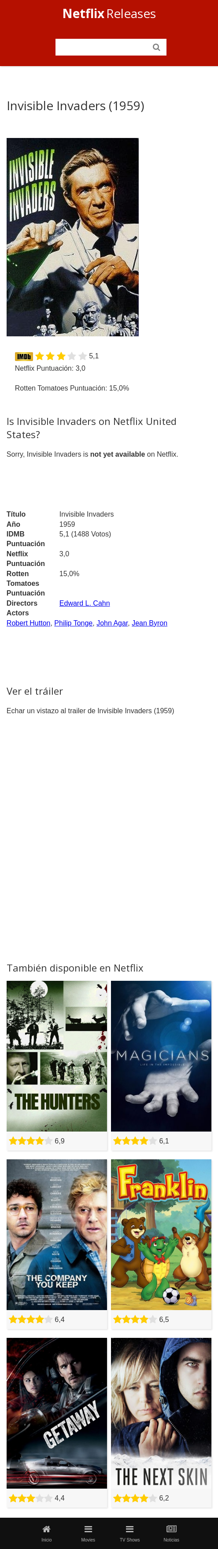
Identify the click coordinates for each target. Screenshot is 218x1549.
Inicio (47, 1533)
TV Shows (130, 1533)
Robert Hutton (29, 623)
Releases (109, 13)
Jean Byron (149, 623)
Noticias (171, 1533)
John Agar (112, 623)
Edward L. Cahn (84, 603)
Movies (88, 1533)
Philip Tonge (73, 623)
